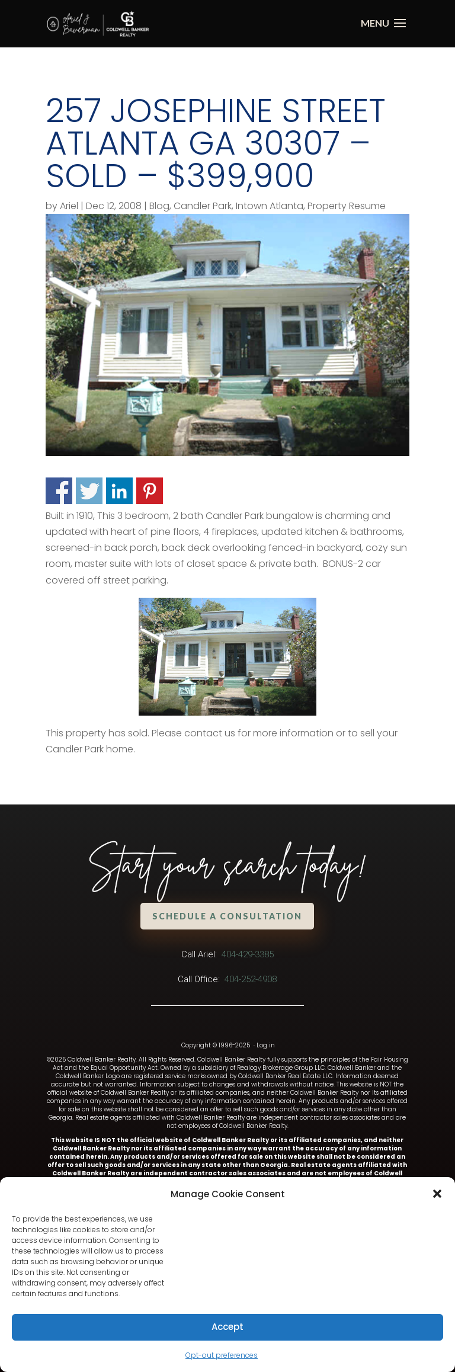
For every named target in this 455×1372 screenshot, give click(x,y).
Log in (266, 1045)
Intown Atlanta (269, 206)
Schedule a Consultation (229, 916)
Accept (227, 1326)
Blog (159, 206)
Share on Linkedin (119, 490)
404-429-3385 (248, 954)
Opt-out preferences (221, 1355)
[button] (437, 1194)
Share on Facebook (59, 490)
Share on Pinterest (149, 490)
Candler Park (203, 206)
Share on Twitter (89, 490)
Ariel (69, 206)
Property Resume (346, 206)
